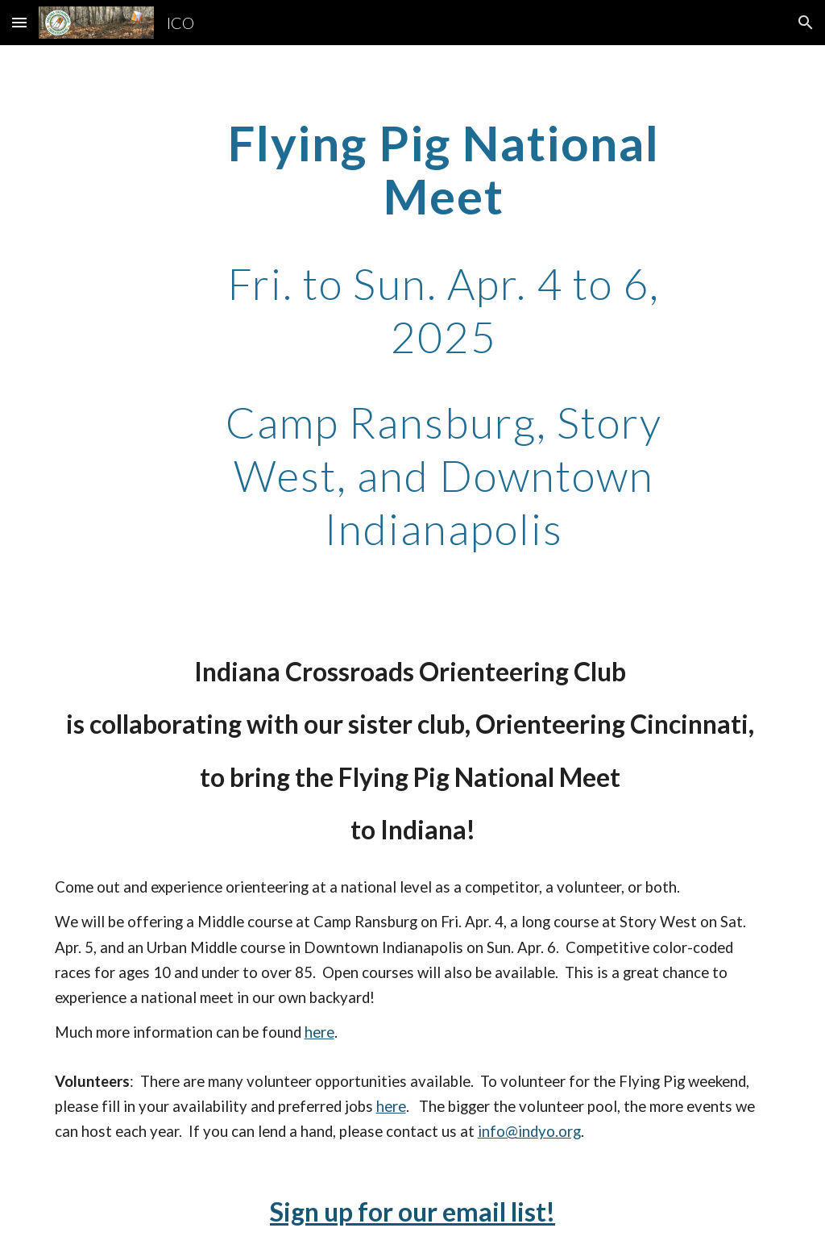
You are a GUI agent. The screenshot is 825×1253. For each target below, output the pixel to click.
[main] (443, 335)
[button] (19, 22)
